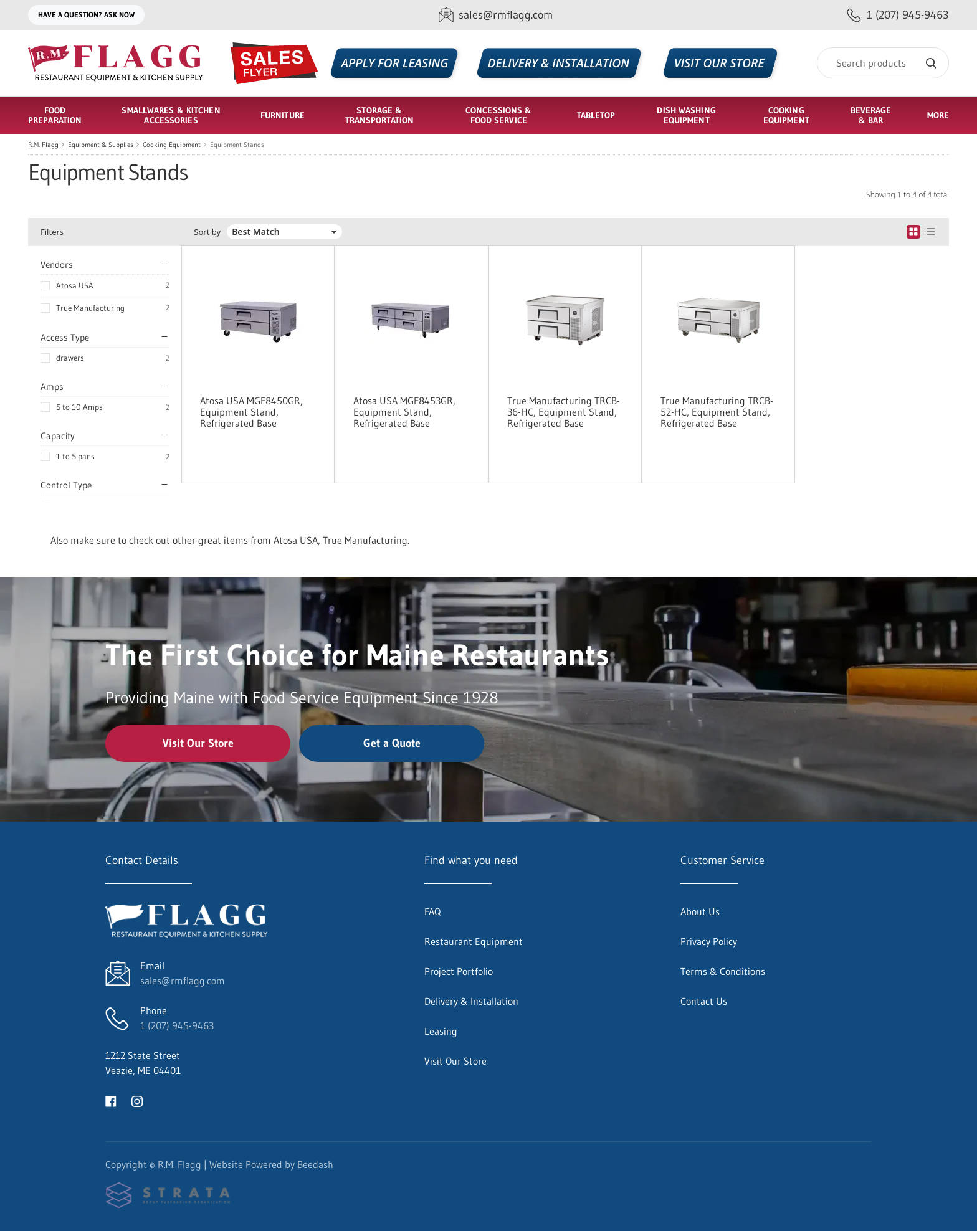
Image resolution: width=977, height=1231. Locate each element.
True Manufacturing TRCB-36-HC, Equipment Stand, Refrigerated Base (563, 412)
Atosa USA (74, 285)
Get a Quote (392, 743)
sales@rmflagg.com (182, 980)
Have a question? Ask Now (86, 14)
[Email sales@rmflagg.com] (496, 15)
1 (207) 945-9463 (177, 1025)
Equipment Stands (237, 144)
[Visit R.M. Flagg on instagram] (137, 1100)
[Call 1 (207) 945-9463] (898, 15)
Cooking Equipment (172, 144)
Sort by (207, 232)
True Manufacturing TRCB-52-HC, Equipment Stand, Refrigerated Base (716, 412)
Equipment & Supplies (100, 144)
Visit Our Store (198, 743)
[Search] (883, 62)
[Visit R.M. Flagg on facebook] (111, 1100)
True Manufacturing (90, 308)
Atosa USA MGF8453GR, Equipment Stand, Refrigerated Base (404, 412)
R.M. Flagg (43, 144)
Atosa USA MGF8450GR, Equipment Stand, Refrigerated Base (251, 412)
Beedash (315, 1164)
